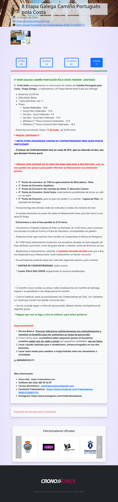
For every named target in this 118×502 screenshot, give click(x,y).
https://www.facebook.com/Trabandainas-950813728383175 (50, 25)
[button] (19, 447)
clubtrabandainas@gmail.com (33, 21)
